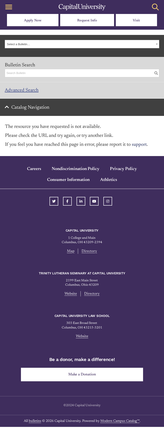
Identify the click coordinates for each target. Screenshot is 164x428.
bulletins (35, 422)
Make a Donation (82, 375)
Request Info (87, 20)
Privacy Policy (123, 169)
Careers (34, 169)
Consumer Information (68, 180)
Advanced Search (22, 90)
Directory (89, 252)
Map (71, 252)
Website (70, 294)
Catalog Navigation (31, 108)
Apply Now (32, 20)
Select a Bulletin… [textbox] (18, 44)
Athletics (108, 180)
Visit (136, 20)
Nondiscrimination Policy (75, 169)
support (139, 145)
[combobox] (82, 44)
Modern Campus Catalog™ (120, 422)
